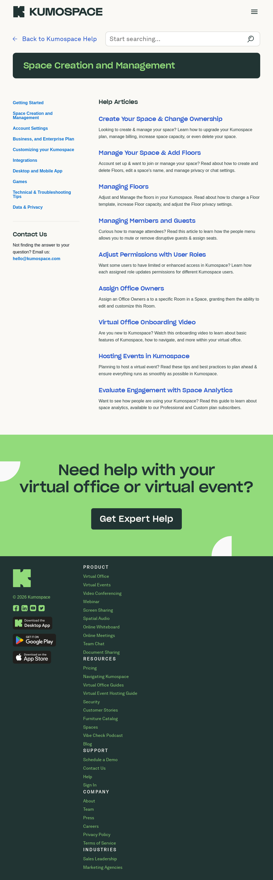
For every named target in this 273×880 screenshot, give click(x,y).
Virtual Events (97, 584)
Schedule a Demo (100, 759)
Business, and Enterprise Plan (43, 139)
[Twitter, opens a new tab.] (41, 608)
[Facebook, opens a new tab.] (16, 608)
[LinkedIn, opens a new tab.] (24, 608)
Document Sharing (101, 652)
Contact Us (94, 768)
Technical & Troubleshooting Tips (42, 194)
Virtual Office (96, 576)
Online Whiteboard (101, 626)
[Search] (182, 38)
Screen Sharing (98, 610)
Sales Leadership (100, 858)
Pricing (90, 668)
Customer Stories (100, 710)
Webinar (91, 601)
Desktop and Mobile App (37, 171)
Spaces (90, 727)
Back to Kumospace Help (55, 39)
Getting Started (28, 102)
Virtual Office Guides (103, 685)
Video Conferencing (102, 593)
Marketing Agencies (102, 867)
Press (88, 817)
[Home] (22, 586)
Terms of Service (99, 843)
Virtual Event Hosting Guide (110, 693)
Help (87, 776)
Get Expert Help (136, 518)
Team (88, 809)
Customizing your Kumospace (43, 149)
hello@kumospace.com (36, 258)
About (89, 801)
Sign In (90, 785)
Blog (87, 743)
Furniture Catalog (100, 718)
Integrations (25, 160)
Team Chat (94, 643)
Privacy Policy (96, 834)
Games (20, 181)
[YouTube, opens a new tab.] (33, 608)
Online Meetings (99, 635)
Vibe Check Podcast (103, 735)
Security (91, 701)
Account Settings (30, 128)
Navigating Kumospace (106, 676)
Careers (91, 826)
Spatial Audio (96, 618)
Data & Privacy (28, 207)
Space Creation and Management (33, 115)
